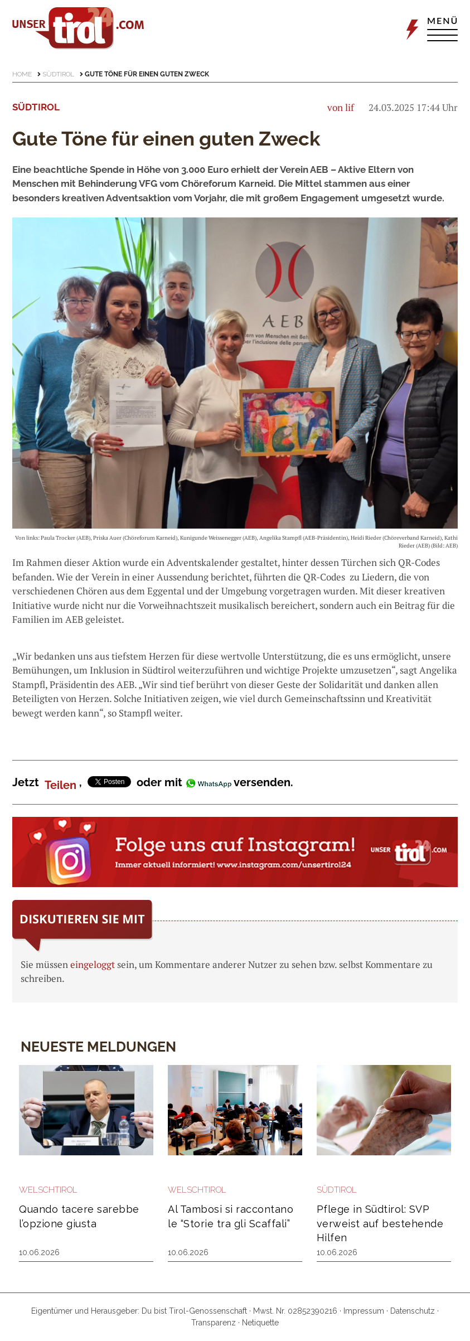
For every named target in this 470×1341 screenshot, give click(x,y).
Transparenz (213, 1322)
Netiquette (260, 1322)
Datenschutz (412, 1310)
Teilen (60, 785)
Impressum (363, 1310)
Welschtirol (48, 1190)
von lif (340, 107)
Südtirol (58, 74)
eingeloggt (92, 964)
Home (22, 74)
